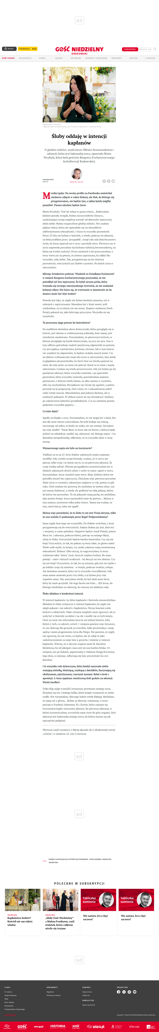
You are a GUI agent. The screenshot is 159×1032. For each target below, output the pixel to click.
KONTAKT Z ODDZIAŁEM (96, 58)
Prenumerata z (27, 48)
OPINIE (42, 58)
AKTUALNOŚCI (25, 58)
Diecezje (134, 58)
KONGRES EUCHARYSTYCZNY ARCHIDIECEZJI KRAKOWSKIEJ (68, 859)
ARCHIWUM (76, 58)
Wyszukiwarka (154, 49)
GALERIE (59, 58)
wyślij (113, 180)
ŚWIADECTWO (53, 862)
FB (104, 180)
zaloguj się (145, 49)
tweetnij (109, 180)
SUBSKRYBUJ (130, 49)
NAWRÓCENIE (106, 859)
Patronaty (117, 58)
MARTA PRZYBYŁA (95, 859)
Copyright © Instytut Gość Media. (127, 1015)
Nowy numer (8, 58)
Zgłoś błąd (10, 1015)
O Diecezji (150, 58)
